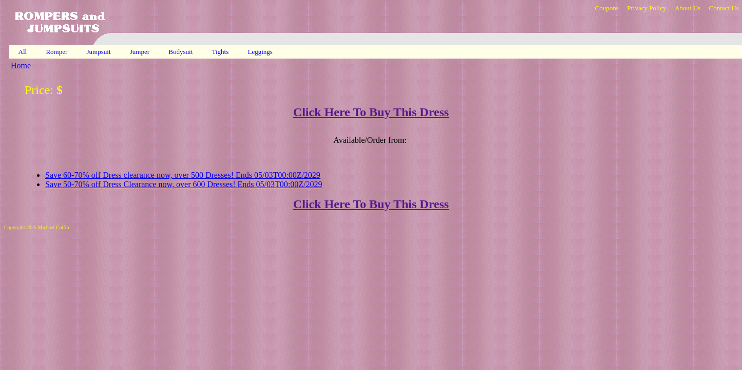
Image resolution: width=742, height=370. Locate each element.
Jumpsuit (99, 51)
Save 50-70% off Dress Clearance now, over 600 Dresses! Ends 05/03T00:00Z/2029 (183, 184)
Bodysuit (181, 51)
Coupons (606, 8)
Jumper (140, 51)
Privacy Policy (646, 8)
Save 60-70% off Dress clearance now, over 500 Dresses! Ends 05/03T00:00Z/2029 (182, 175)
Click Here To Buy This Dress (371, 112)
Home (21, 65)
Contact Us (724, 8)
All (22, 51)
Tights (221, 51)
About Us (687, 8)
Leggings (261, 51)
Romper (57, 51)
